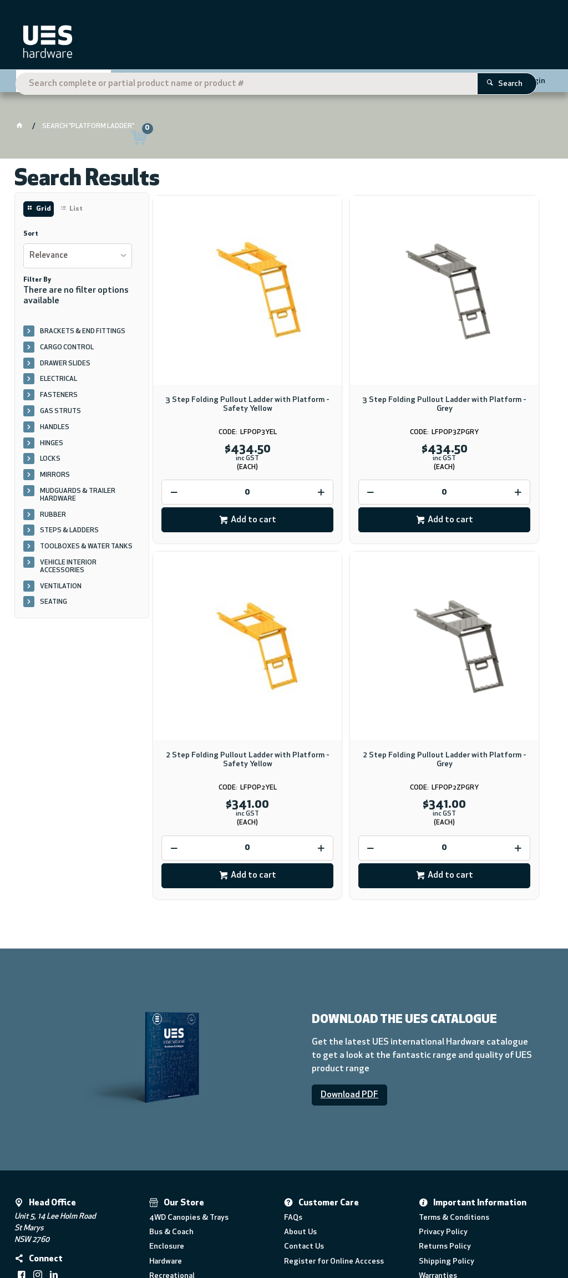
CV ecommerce (106, 1237)
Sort (30, 234)
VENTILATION (61, 586)
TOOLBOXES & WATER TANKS (86, 546)
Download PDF (349, 994)
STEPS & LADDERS (69, 530)
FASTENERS (59, 395)
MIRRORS (55, 475)
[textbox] (268, 44)
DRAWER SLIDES (65, 363)
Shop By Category (59, 84)
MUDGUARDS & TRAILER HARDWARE (77, 495)
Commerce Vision (162, 1237)
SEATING (53, 602)
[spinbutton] (216, 438)
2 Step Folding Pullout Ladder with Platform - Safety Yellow (486, 350)
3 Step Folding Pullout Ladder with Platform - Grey (351, 350)
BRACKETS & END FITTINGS (82, 331)
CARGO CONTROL (67, 347)
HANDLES (54, 427)
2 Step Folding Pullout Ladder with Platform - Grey (216, 656)
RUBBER (53, 515)
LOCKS (50, 459)
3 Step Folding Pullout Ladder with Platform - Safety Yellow (216, 350)
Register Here (470, 80)
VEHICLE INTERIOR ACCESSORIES (68, 566)
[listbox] (77, 255)
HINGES (51, 443)
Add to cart (222, 466)
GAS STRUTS (60, 411)
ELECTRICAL (58, 379)
